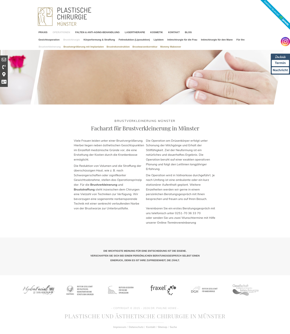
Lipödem (158, 39)
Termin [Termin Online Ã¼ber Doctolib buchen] (280, 63)
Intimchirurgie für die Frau (182, 39)
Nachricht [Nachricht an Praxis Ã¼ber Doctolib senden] (280, 70)
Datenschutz (136, 326)
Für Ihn (240, 39)
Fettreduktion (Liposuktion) (134, 39)
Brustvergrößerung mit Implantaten (83, 46)
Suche (173, 326)
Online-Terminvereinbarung (176, 222)
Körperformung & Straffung (99, 39)
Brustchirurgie (71, 39)
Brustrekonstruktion (118, 46)
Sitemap (162, 326)
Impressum (119, 326)
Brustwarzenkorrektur (144, 46)
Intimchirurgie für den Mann (217, 39)
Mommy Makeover (170, 46)
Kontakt (150, 326)
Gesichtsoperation (49, 39)
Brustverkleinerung (50, 46)
